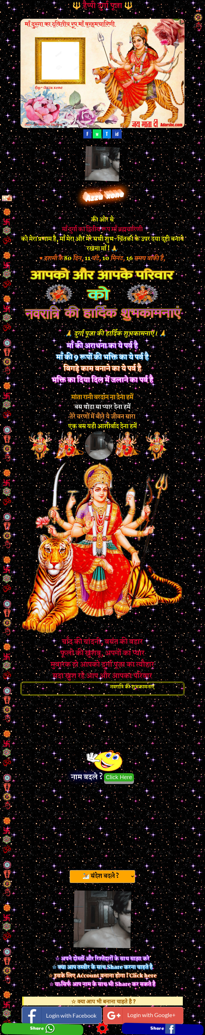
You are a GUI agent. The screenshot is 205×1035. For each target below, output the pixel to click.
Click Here (119, 777)
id (117, 133)
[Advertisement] (102, 825)
